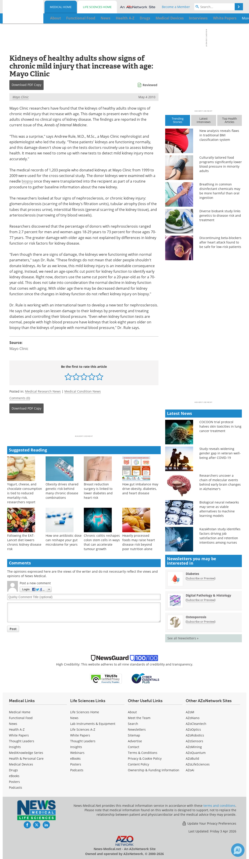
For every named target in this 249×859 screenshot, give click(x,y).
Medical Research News (43, 391)
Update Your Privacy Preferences (209, 823)
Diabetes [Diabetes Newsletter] (192, 574)
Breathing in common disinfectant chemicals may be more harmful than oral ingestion (219, 191)
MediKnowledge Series (26, 753)
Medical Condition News (82, 391)
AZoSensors (194, 741)
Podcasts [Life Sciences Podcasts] (76, 770)
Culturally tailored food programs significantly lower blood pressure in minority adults (220, 164)
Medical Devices (21, 764)
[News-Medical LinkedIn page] (46, 824)
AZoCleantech (196, 724)
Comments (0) (19, 398)
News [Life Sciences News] (74, 718)
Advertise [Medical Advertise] (135, 741)
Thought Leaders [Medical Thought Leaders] (21, 741)
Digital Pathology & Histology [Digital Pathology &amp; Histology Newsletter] (208, 595)
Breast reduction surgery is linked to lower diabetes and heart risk (98, 491)
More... (226, 18)
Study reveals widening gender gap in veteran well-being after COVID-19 (220, 453)
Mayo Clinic (21, 97)
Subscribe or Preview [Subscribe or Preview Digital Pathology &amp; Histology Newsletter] (200, 600)
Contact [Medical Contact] (133, 747)
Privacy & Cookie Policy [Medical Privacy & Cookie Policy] (145, 758)
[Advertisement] (83, 426)
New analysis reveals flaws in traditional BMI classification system (219, 135)
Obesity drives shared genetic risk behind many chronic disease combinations (62, 491)
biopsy (27, 181)
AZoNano (192, 718)
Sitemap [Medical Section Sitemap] (134, 735)
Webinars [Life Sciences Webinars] (77, 753)
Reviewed (150, 85)
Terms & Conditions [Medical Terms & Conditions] (142, 753)
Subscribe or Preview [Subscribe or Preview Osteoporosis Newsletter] (200, 622)
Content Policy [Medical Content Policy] (138, 764)
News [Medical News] (13, 724)
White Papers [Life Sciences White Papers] (80, 735)
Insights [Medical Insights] (15, 747)
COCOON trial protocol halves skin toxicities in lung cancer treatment (220, 426)
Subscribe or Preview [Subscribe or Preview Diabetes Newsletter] (200, 578)
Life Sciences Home (97, 7)
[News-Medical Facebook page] (27, 824)
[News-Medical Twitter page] (36, 824)
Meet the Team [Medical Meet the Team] (139, 718)
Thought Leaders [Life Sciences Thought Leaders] (82, 741)
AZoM (190, 712)
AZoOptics (193, 729)
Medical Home (61, 7)
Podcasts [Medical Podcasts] (15, 787)
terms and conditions (219, 805)
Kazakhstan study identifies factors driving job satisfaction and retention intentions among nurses (220, 536)
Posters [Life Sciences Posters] (75, 764)
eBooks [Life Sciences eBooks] (75, 758)
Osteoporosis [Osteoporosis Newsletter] (196, 617)
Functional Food (21, 718)
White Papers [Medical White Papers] (19, 735)
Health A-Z (17, 729)
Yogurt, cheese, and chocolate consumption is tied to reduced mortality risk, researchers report (24, 493)
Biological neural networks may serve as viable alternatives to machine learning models (219, 509)
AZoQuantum (196, 753)
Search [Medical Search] (133, 724)
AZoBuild (192, 758)
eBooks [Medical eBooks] (14, 776)
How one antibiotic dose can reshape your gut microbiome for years (64, 540)
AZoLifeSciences (198, 764)
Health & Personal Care (26, 758)
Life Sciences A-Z (82, 729)
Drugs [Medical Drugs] (13, 770)
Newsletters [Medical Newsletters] (137, 729)
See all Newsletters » (182, 638)
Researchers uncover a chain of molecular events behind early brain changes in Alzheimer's (220, 482)
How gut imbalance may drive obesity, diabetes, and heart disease (140, 488)
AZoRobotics (195, 735)
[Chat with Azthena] (238, 850)
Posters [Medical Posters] (14, 782)
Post (13, 629)
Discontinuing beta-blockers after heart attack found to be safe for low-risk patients (220, 242)
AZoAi (190, 770)
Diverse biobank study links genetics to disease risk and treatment (220, 215)
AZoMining (194, 747)
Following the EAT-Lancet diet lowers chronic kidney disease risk (24, 542)
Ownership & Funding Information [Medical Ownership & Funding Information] (153, 770)
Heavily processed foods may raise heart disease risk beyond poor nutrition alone (138, 542)
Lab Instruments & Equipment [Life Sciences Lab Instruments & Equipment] (92, 724)
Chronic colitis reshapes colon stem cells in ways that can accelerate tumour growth (102, 542)
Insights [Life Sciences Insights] (76, 747)
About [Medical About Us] (132, 712)
